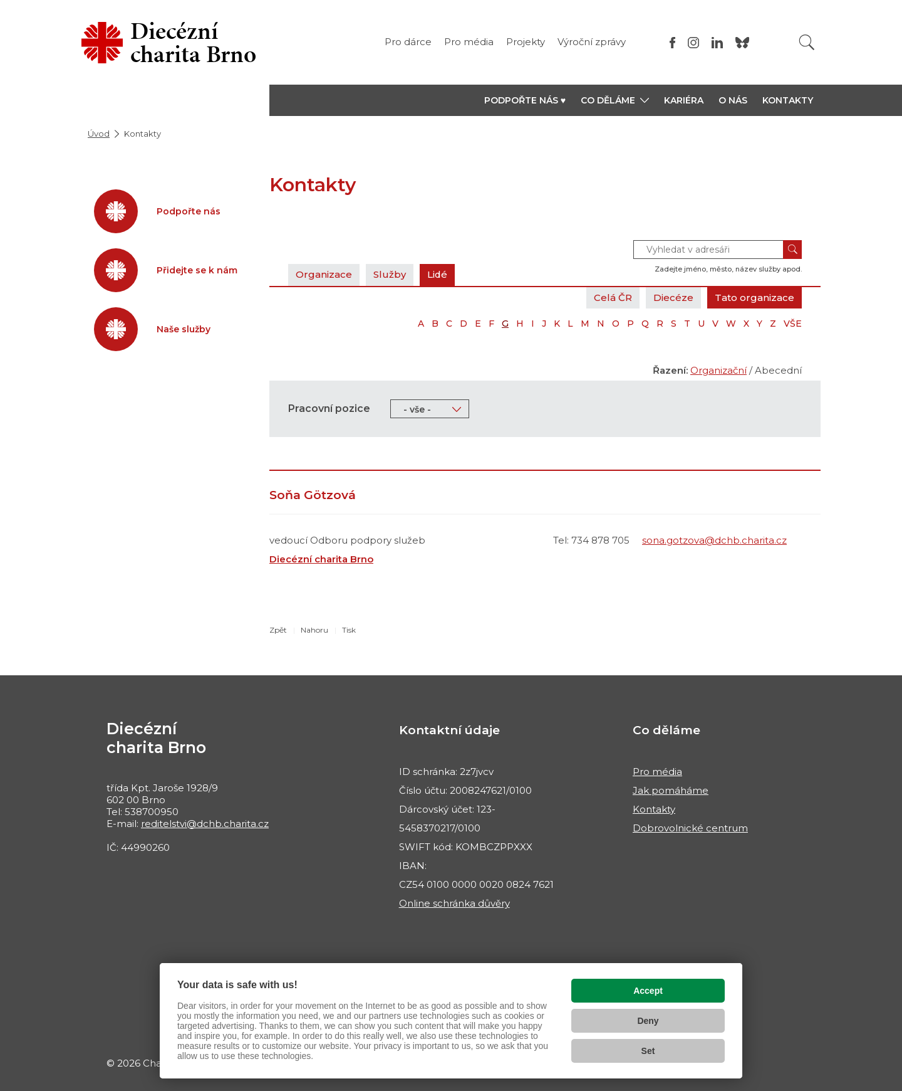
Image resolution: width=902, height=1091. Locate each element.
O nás (732, 100)
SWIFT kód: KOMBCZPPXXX (465, 847)
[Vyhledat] (807, 42)
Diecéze (673, 297)
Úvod (99, 134)
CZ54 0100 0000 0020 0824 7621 (476, 884)
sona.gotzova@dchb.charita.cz (714, 540)
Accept (648, 991)
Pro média (469, 42)
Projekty (525, 42)
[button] (614, 100)
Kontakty (787, 100)
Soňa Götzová (312, 495)
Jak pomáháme (670, 790)
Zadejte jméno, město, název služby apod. (728, 269)
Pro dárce (408, 42)
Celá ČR (613, 297)
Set (648, 1051)
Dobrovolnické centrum (690, 828)
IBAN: (413, 866)
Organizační (718, 370)
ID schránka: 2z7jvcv (446, 771)
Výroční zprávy (591, 42)
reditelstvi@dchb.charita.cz (205, 824)
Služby (389, 274)
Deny (647, 1021)
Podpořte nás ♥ (525, 100)
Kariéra (683, 100)
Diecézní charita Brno (321, 559)
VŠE (793, 323)
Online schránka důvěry (454, 903)
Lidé (437, 274)
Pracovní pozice (329, 408)
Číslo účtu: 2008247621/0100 (465, 790)
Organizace (324, 274)
